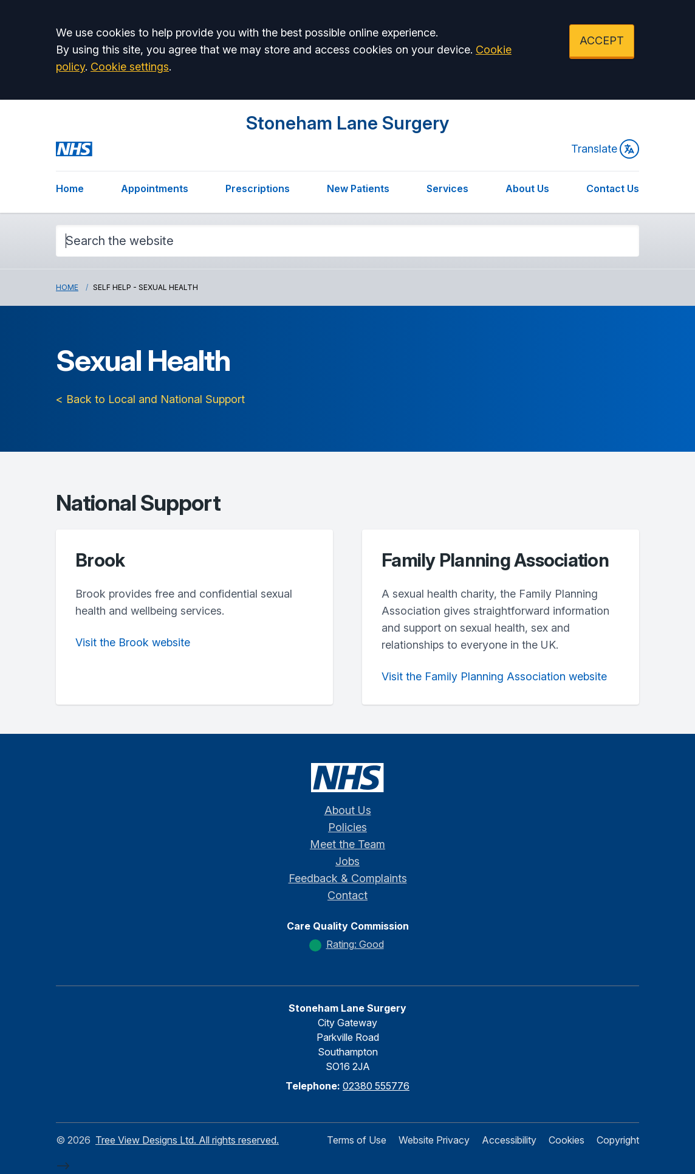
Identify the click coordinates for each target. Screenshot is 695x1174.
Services (447, 188)
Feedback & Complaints (348, 878)
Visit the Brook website (132, 642)
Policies (347, 827)
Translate (605, 149)
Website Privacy (434, 1140)
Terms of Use (356, 1140)
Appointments (154, 188)
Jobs (347, 861)
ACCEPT (602, 40)
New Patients (358, 188)
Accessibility (509, 1140)
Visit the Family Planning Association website (494, 676)
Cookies (566, 1140)
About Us (527, 188)
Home (70, 188)
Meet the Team (347, 844)
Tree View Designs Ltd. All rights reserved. (187, 1140)
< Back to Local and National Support (150, 399)
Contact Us (612, 188)
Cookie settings (130, 66)
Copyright (618, 1140)
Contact (347, 895)
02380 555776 (376, 1086)
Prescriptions (257, 188)
